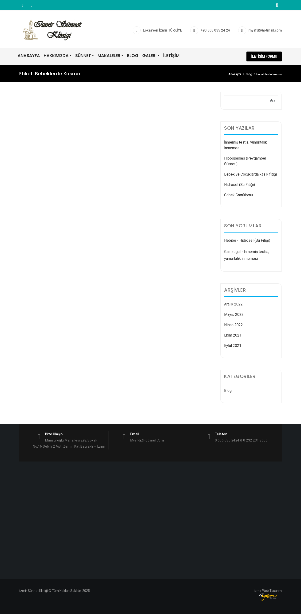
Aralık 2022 (233, 304)
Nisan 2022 (233, 325)
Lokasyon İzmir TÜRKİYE (162, 30)
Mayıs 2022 (234, 314)
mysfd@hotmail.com (265, 30)
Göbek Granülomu (238, 195)
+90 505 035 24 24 (215, 30)
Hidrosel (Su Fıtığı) (239, 184)
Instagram (22, 5)
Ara (272, 100)
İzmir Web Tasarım (268, 591)
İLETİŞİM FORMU (264, 56)
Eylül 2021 (232, 345)
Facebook (31, 5)
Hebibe (230, 240)
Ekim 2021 (233, 335)
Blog (228, 390)
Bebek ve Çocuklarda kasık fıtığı (250, 174)
